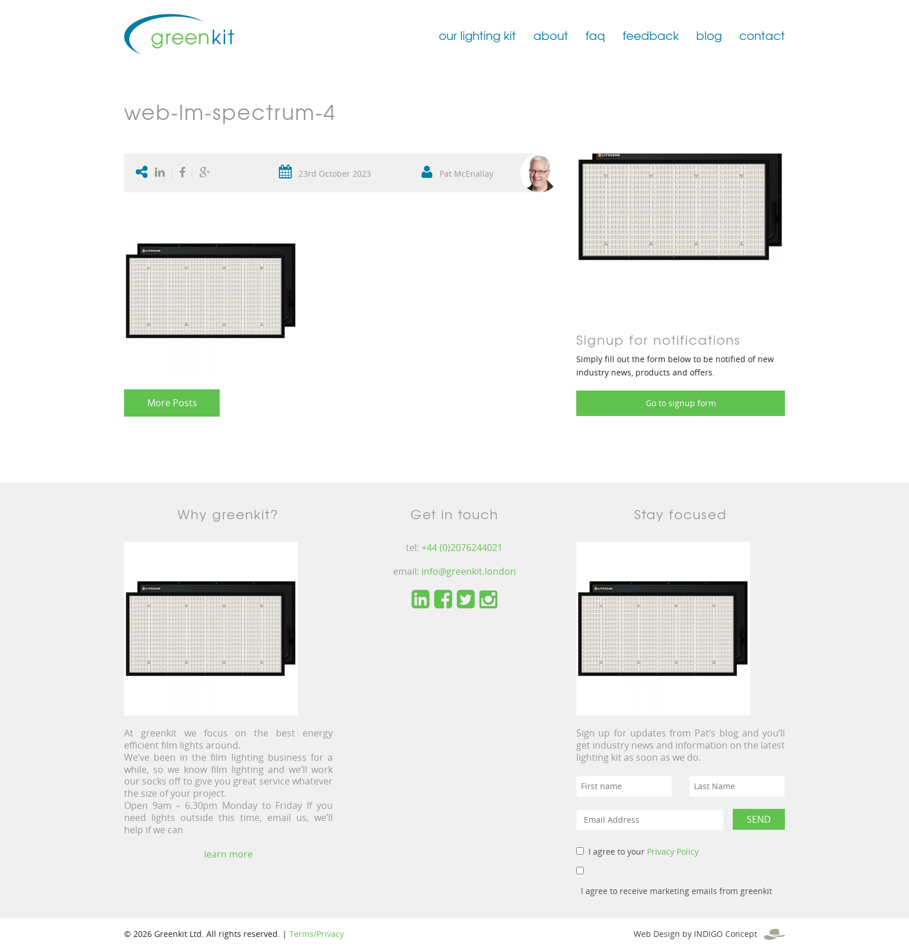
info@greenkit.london (468, 571)
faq (595, 35)
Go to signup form (681, 402)
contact (762, 35)
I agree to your (643, 851)
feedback (651, 35)
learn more (228, 854)
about (550, 35)
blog (709, 35)
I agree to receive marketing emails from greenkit (676, 890)
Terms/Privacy (316, 933)
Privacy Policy (673, 851)
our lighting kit (477, 35)
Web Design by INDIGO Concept (709, 933)
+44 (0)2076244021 (462, 547)
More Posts (172, 402)
